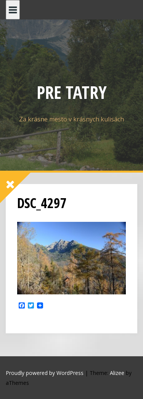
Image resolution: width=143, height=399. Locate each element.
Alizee (117, 372)
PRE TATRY (72, 92)
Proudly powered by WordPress (45, 372)
